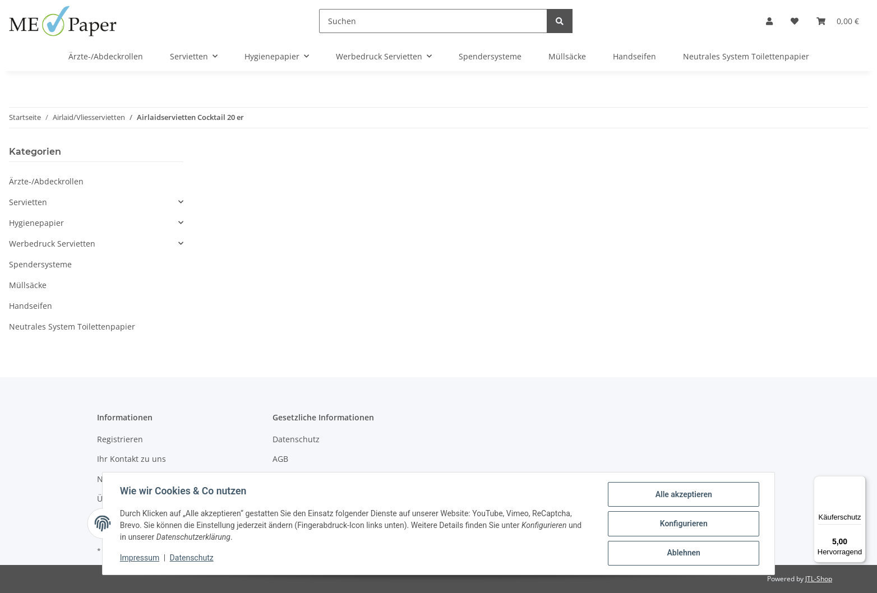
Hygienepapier (36, 222)
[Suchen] (433, 21)
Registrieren (120, 439)
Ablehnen (682, 553)
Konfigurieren (683, 524)
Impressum (140, 558)
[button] (769, 21)
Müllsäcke (28, 285)
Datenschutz (296, 439)
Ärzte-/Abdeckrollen (46, 181)
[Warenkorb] (837, 21)
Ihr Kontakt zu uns (131, 458)
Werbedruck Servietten (52, 243)
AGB (280, 458)
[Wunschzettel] (794, 21)
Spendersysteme (40, 264)
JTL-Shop (818, 578)
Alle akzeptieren (682, 494)
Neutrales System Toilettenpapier (72, 326)
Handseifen (30, 305)
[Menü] (859, 482)
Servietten (28, 202)
